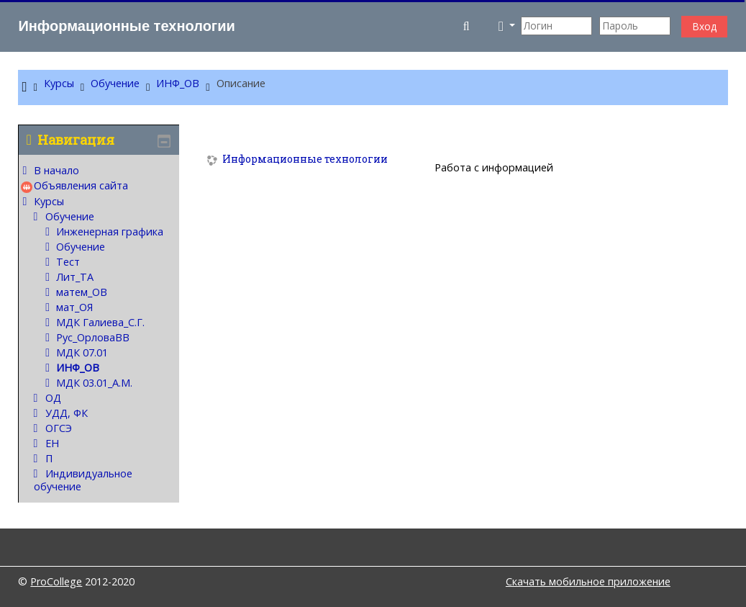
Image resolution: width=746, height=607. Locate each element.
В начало (56, 170)
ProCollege (56, 581)
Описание (241, 83)
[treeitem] (99, 328)
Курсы (49, 201)
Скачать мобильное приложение (588, 581)
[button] (468, 26)
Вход (704, 26)
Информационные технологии (305, 159)
